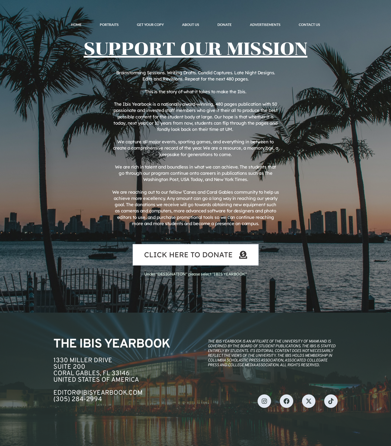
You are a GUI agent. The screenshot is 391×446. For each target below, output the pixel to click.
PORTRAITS (109, 24)
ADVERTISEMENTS (265, 24)
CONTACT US (309, 24)
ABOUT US (190, 24)
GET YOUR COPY (150, 24)
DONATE (224, 24)
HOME (76, 24)
